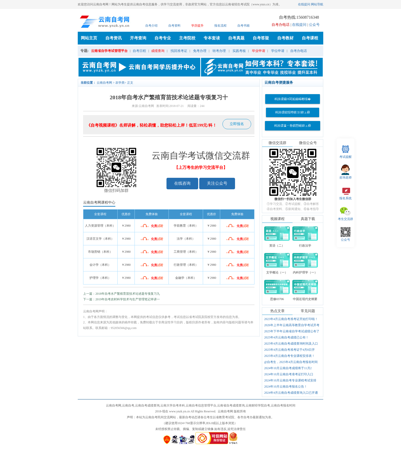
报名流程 (220, 25)
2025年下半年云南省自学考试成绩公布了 (291, 331)
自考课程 (310, 38)
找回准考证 (179, 51)
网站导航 (317, 4)
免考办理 (199, 51)
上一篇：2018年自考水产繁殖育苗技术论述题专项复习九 (121, 293)
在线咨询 (182, 183)
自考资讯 (113, 38)
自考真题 (236, 38)
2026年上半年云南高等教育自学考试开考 (291, 325)
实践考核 (239, 51)
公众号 (314, 25)
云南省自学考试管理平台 (109, 51)
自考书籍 (243, 25)
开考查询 (138, 38)
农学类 (120, 82)
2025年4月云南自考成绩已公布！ (286, 337)
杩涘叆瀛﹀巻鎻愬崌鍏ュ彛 (292, 125)
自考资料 (174, 25)
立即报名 (237, 124)
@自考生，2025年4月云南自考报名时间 (291, 362)
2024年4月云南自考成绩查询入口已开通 (291, 392)
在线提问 (304, 4)
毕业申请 (258, 51)
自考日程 (139, 51)
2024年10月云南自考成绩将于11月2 (288, 368)
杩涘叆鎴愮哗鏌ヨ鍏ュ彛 (292, 112)
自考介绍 (151, 25)
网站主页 (89, 38)
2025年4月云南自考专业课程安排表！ (289, 356)
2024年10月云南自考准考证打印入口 (288, 374)
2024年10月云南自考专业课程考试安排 (290, 380)
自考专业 (162, 38)
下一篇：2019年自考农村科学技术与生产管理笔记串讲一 (121, 299)
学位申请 (277, 51)
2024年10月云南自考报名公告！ (285, 386)
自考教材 (285, 38)
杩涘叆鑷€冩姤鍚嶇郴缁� (292, 99)
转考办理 (219, 51)
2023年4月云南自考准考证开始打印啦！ (291, 319)
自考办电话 (298, 51)
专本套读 (212, 38)
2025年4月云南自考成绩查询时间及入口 (291, 343)
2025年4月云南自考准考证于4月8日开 (289, 349)
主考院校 (187, 38)
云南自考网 (104, 82)
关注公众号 (217, 183)
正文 (130, 82)
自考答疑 (261, 38)
